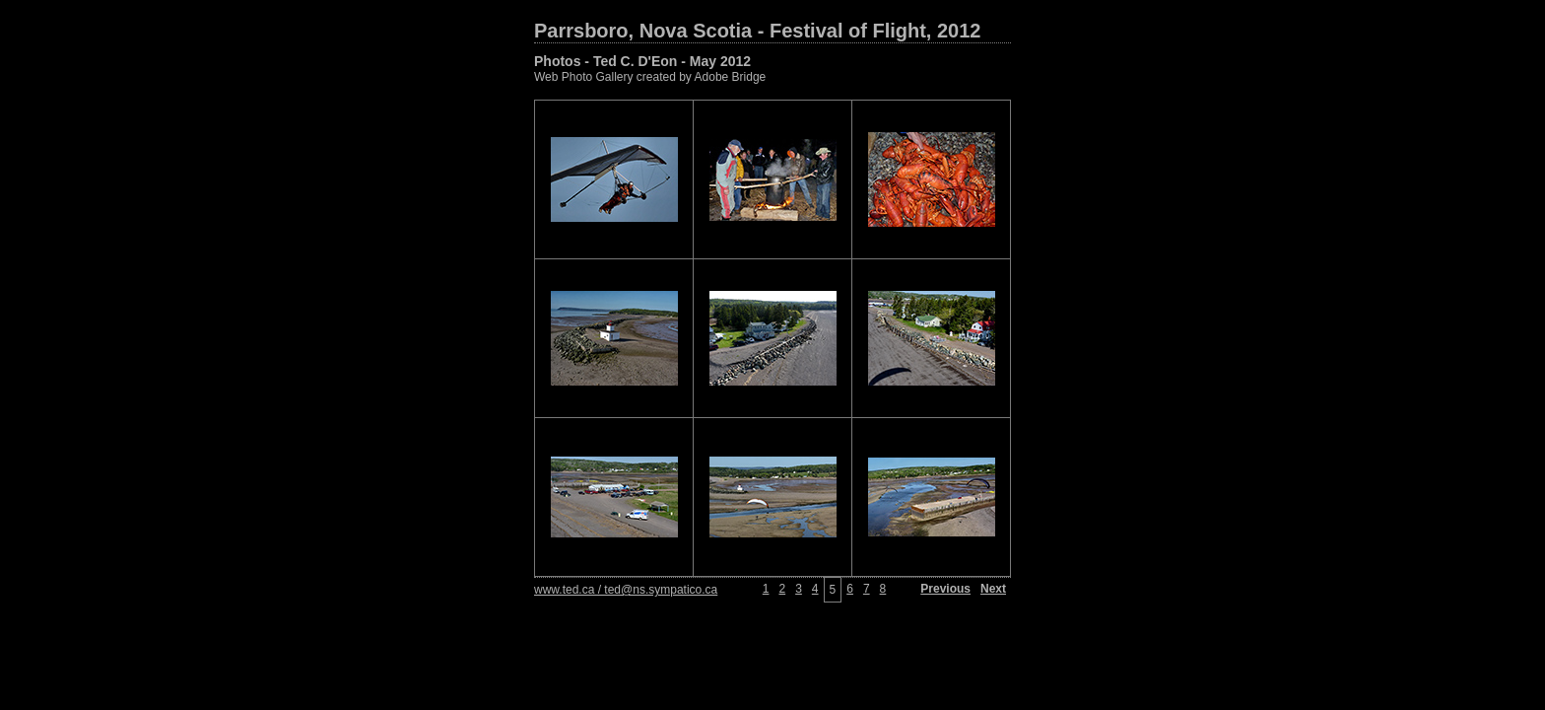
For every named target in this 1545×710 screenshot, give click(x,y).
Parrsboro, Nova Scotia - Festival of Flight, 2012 (757, 30)
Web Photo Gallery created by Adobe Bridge (650, 77)
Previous (945, 589)
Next (993, 589)
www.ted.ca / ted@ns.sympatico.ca (625, 590)
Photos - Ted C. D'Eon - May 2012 (642, 61)
